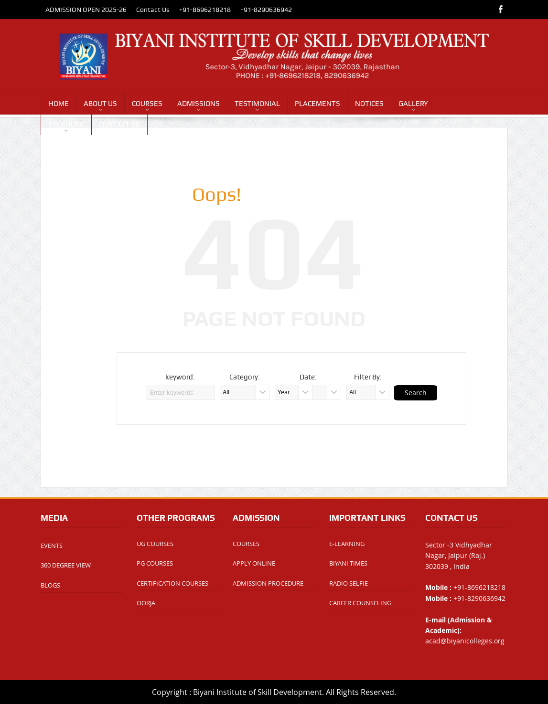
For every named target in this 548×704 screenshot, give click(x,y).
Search (416, 392)
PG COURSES (155, 563)
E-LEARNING (347, 543)
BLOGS (50, 585)
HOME (58, 103)
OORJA (146, 603)
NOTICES (369, 103)
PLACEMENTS (317, 103)
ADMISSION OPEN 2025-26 (86, 9)
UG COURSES (155, 543)
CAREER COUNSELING (360, 603)
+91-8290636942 (266, 9)
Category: (244, 377)
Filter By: (368, 377)
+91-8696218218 (205, 9)
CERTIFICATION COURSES (172, 583)
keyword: (180, 377)
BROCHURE (66, 124)
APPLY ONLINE (254, 563)
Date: (308, 377)
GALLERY (413, 103)
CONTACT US (119, 124)
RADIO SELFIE (348, 583)
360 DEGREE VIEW (66, 565)
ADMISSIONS (198, 103)
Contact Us (153, 9)
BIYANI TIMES (348, 563)
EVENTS (52, 545)
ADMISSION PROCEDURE (268, 583)
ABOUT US (100, 103)
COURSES (147, 103)
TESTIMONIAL (257, 103)
